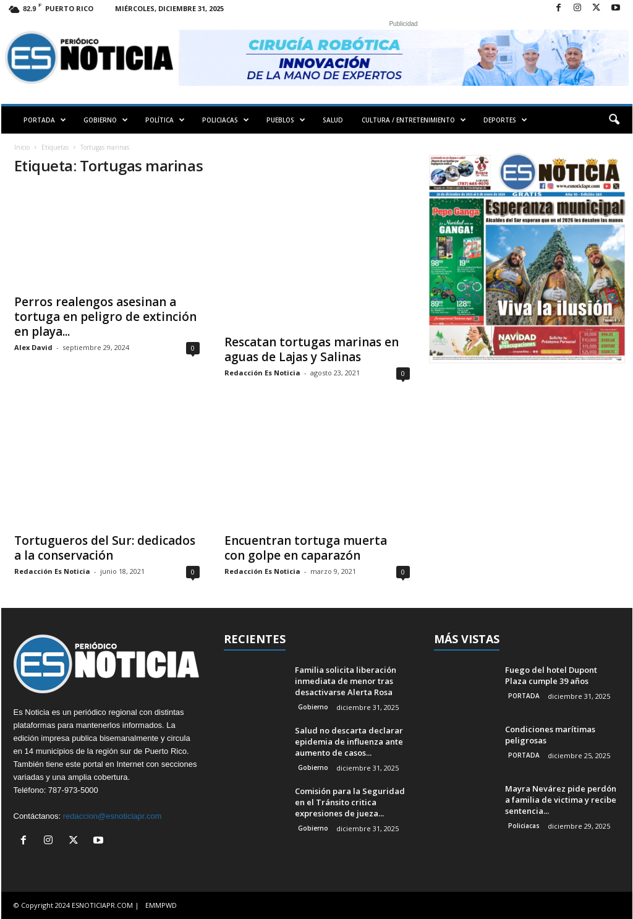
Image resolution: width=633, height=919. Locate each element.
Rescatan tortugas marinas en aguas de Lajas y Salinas (311, 349)
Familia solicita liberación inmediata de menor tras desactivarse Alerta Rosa (345, 681)
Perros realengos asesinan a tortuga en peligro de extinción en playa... (105, 317)
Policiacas (524, 825)
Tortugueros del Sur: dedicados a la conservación (104, 547)
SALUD (333, 120)
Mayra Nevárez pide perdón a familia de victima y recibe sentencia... (560, 799)
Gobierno (313, 707)
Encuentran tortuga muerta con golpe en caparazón (305, 547)
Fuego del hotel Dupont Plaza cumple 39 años (551, 675)
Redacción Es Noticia (262, 372)
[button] (613, 120)
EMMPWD (161, 905)
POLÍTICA (165, 120)
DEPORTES (505, 120)
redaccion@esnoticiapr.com (112, 816)
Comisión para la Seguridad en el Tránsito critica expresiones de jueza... (350, 802)
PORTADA (44, 120)
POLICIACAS (225, 120)
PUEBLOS (285, 120)
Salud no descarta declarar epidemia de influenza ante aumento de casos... (349, 741)
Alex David (33, 347)
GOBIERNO (105, 120)
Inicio (22, 147)
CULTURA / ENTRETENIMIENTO (414, 120)
